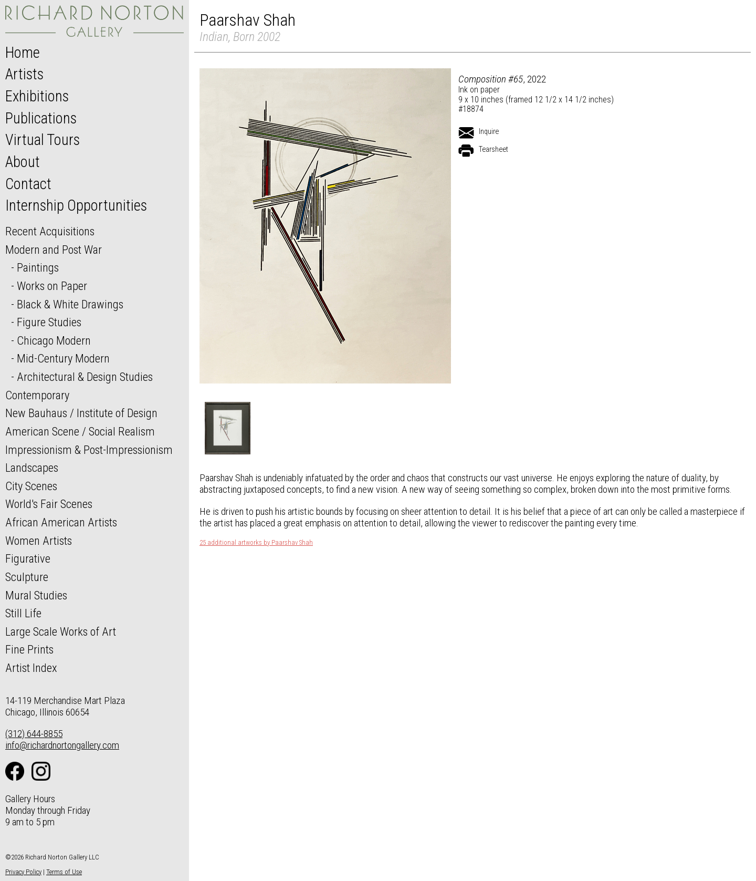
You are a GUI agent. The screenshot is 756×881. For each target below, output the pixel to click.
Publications (41, 118)
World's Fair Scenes (48, 504)
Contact (28, 184)
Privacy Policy (23, 872)
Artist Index (31, 668)
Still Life (23, 613)
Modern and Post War (53, 249)
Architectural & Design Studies (85, 377)
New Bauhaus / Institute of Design (81, 413)
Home (22, 52)
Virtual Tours (42, 140)
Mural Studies (36, 595)
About (22, 162)
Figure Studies (49, 322)
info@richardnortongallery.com (62, 745)
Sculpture (26, 577)
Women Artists (38, 540)
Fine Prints (29, 649)
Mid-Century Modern (63, 358)
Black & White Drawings (70, 304)
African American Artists (61, 522)
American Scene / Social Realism (80, 431)
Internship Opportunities (76, 205)
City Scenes (31, 486)
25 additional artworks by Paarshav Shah (256, 542)
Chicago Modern (54, 340)
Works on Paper (52, 286)
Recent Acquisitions (49, 231)
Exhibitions (37, 96)
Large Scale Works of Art (60, 631)
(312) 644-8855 (33, 734)
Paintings (38, 267)
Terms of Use (64, 872)
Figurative (27, 558)
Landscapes (31, 467)
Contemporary (37, 395)
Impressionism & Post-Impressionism (89, 450)
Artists (24, 74)
